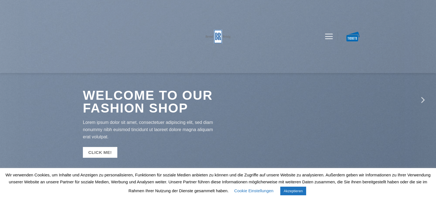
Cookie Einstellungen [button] (253, 190)
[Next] (422, 100)
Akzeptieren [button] (293, 191)
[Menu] (328, 36)
